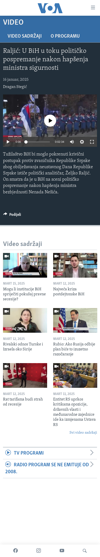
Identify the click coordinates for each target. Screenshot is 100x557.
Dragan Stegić (15, 87)
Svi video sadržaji (83, 433)
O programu (65, 36)
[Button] (12, 216)
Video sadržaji (25, 36)
